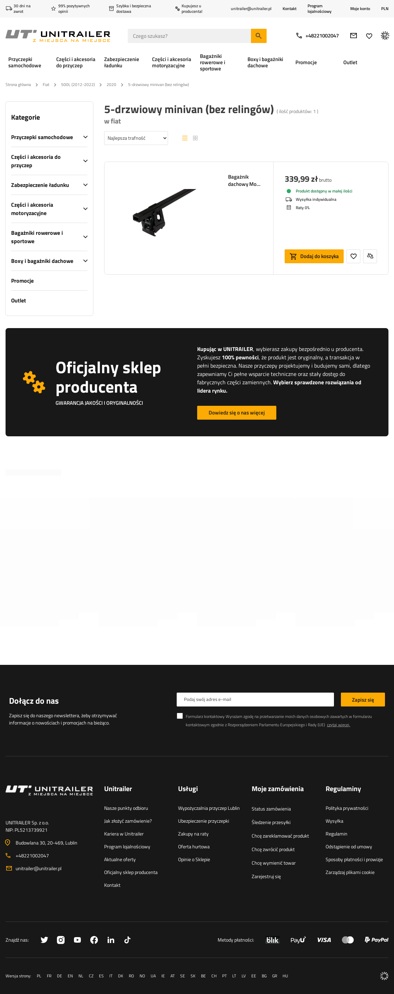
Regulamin (336, 833)
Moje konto (360, 8)
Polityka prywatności (347, 808)
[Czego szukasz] (197, 36)
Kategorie (25, 117)
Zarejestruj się (266, 876)
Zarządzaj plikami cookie (350, 872)
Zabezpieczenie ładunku (40, 185)
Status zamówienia (271, 808)
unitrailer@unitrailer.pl (38, 868)
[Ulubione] (369, 36)
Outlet (18, 300)
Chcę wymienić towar (274, 862)
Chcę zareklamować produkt (280, 835)
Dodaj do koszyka (319, 256)
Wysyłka (334, 820)
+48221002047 (317, 35)
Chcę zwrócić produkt (273, 849)
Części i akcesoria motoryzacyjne (32, 208)
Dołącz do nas (34, 700)
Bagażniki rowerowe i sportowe (37, 237)
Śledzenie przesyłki (271, 822)
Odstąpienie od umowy (349, 846)
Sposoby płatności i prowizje (354, 859)
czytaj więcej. (338, 724)
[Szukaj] (259, 36)
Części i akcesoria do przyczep (36, 161)
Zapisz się (363, 700)
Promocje (22, 280)
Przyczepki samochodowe (42, 137)
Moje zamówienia (278, 789)
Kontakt (289, 8)
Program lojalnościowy (320, 8)
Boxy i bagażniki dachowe (42, 261)
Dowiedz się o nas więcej (237, 413)
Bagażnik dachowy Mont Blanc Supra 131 (244, 180)
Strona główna (18, 84)
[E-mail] (353, 35)
